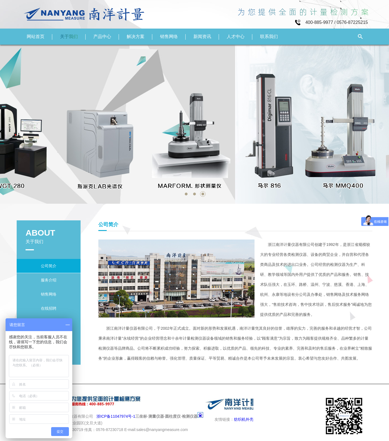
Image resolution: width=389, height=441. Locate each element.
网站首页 (35, 36)
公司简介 (48, 266)
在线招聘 (48, 308)
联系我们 (269, 36)
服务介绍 (48, 280)
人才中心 (236, 36)
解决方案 (135, 36)
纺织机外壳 (243, 419)
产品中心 (102, 36)
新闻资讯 (202, 36)
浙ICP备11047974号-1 (115, 416)
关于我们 (69, 36)
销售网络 (169, 36)
